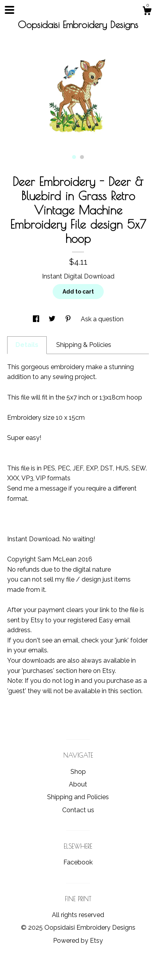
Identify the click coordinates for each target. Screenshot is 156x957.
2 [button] (82, 157)
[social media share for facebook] (37, 319)
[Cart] (147, 12)
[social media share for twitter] (53, 319)
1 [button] (74, 157)
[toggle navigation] (9, 10)
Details (26, 345)
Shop (78, 771)
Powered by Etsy (78, 940)
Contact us (78, 810)
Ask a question (102, 319)
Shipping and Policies (78, 797)
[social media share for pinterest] (69, 319)
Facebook (78, 862)
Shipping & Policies (83, 345)
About (78, 784)
